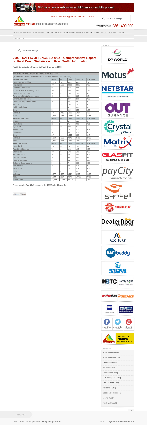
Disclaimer (36, 422)
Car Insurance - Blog (111, 383)
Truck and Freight (110, 403)
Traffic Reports (101, 32)
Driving (63, 32)
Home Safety (117, 32)
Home (16, 32)
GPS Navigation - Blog (112, 378)
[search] (115, 18)
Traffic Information (110, 363)
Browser (28, 422)
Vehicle (53, 32)
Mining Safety (108, 398)
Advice (87, 32)
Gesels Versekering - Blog (113, 393)
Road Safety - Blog (110, 373)
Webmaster (57, 422)
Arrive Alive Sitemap (111, 353)
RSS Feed (81, 17)
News (22, 32)
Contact (21, 422)
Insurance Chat (109, 368)
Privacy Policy (47, 422)
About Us (54, 17)
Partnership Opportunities (67, 17)
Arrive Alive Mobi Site (111, 358)
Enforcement (75, 32)
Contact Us (90, 17)
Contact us (19, 39)
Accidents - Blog (109, 388)
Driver (44, 32)
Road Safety (33, 32)
